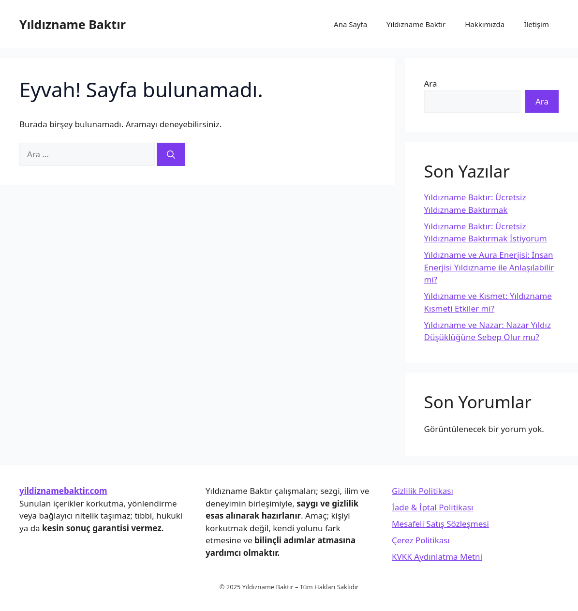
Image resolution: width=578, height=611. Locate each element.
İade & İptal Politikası (432, 507)
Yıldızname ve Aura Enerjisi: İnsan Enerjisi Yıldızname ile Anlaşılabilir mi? (489, 267)
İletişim (536, 24)
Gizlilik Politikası (422, 490)
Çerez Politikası (421, 540)
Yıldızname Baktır (72, 24)
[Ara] (171, 154)
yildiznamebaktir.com (63, 490)
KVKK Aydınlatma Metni (437, 556)
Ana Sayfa (350, 24)
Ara (430, 83)
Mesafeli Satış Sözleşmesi (440, 523)
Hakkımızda (484, 24)
